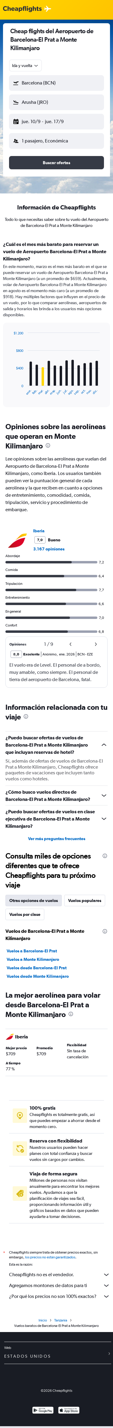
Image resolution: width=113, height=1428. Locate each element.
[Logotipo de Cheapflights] (22, 9)
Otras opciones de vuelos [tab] (33, 900)
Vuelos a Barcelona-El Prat (32, 950)
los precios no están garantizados (50, 1257)
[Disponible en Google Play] (43, 1411)
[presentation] (48, 445)
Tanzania (60, 1320)
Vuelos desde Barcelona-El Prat (37, 967)
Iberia (39, 530)
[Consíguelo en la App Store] (69, 1411)
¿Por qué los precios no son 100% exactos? (59, 1296)
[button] (56, 83)
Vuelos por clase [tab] (24, 914)
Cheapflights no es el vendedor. (59, 1274)
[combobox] (25, 65)
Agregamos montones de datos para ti (59, 1285)
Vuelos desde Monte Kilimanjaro (38, 976)
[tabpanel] (56, 326)
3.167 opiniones (48, 549)
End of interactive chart (10, 390)
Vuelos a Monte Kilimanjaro (33, 959)
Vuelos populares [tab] (84, 900)
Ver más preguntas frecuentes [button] (56, 838)
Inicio (43, 1320)
